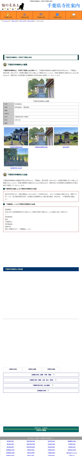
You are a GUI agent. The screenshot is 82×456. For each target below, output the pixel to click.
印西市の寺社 (22, 21)
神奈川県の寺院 (31, 444)
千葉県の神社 (41, 15)
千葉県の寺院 (24, 15)
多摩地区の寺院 (10, 452)
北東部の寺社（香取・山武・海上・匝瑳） (42, 380)
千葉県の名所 (57, 15)
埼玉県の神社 (51, 447)
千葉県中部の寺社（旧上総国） (42, 385)
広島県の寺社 (71, 447)
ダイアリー (73, 15)
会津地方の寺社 (72, 449)
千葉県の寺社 (8, 15)
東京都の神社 (10, 447)
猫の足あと (6, 21)
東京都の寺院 (10, 444)
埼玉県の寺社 (51, 441)
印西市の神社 (30, 21)
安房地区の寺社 (41, 390)
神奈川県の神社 (31, 447)
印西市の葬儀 (41, 430)
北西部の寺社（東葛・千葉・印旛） (42, 374)
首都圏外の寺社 (72, 441)
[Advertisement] (41, 39)
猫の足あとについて (72, 452)
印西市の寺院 (32, 369)
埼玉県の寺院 (51, 444)
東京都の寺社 (10, 441)
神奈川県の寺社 (31, 441)
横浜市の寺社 (30, 449)
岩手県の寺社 (71, 444)
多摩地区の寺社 (10, 449)
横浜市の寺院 (30, 452)
